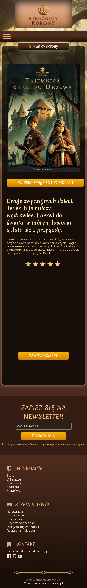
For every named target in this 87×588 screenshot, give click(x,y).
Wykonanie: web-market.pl (43, 583)
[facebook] (9, 556)
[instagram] (14, 556)
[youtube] (19, 556)
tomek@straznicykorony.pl (27, 551)
